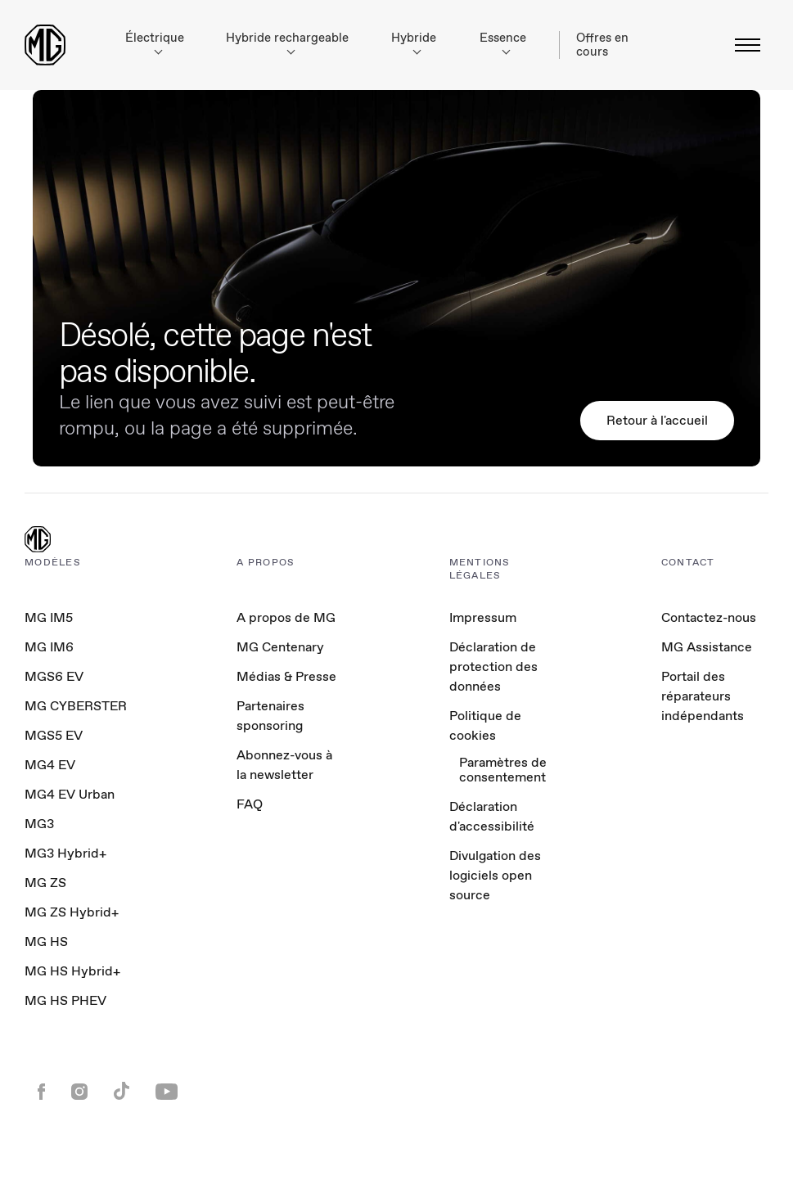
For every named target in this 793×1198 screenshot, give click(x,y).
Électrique (154, 42)
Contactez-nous (708, 617)
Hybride (413, 42)
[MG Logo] (38, 541)
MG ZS (45, 882)
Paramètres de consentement (503, 770)
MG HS (46, 941)
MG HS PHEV (65, 1000)
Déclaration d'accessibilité (491, 816)
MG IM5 (49, 617)
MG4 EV (50, 764)
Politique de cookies (485, 725)
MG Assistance (706, 646)
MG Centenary (280, 646)
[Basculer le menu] (742, 45)
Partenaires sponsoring (270, 715)
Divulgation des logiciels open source (495, 875)
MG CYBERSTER (76, 705)
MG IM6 (49, 646)
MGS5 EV (54, 735)
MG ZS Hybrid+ (72, 912)
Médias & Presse (286, 676)
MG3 (39, 823)
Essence (503, 42)
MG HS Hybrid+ (72, 971)
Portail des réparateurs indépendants (702, 696)
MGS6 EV (54, 676)
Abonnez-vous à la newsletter (284, 764)
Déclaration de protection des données (493, 666)
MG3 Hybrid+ (65, 853)
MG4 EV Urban (70, 794)
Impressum (482, 617)
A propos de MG (286, 617)
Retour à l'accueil (657, 420)
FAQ (250, 804)
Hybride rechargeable (287, 42)
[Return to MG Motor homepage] (45, 45)
